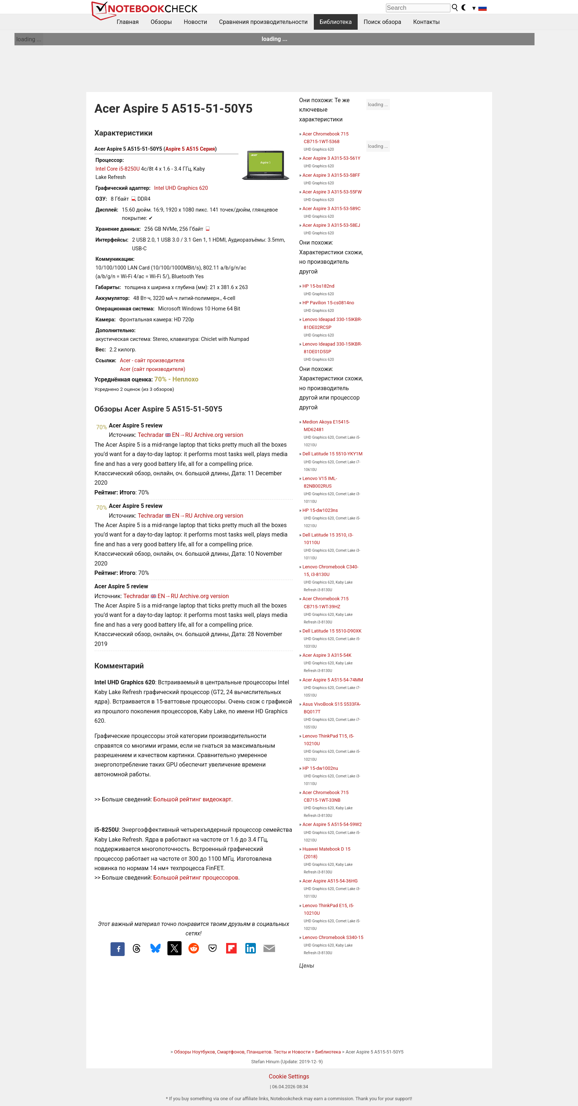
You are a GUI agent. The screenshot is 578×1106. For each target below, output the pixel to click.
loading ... (28, 39)
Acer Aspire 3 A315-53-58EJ (331, 225)
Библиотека (336, 21)
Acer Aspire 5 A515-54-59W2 (332, 824)
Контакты (426, 21)
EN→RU (182, 434)
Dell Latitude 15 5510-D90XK (332, 631)
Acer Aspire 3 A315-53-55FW (332, 192)
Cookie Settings (289, 1076)
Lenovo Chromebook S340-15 (333, 937)
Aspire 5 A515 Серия (190, 149)
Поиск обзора (383, 21)
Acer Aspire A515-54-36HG (330, 881)
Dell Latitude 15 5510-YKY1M (333, 453)
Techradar (150, 434)
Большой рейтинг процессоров (195, 877)
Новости (195, 21)
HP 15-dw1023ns (320, 510)
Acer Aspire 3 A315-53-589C (332, 208)
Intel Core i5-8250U (118, 169)
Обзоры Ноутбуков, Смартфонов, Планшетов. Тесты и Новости (242, 1052)
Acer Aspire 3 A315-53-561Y (332, 158)
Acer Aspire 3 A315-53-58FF (331, 175)
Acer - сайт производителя (152, 361)
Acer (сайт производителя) (152, 369)
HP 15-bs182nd (318, 286)
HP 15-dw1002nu (320, 768)
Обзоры (161, 21)
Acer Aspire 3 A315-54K (327, 655)
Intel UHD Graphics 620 (181, 188)
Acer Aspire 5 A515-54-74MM (333, 680)
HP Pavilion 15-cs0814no (328, 302)
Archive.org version (218, 434)
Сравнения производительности (263, 21)
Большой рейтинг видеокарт (192, 799)
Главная (128, 21)
